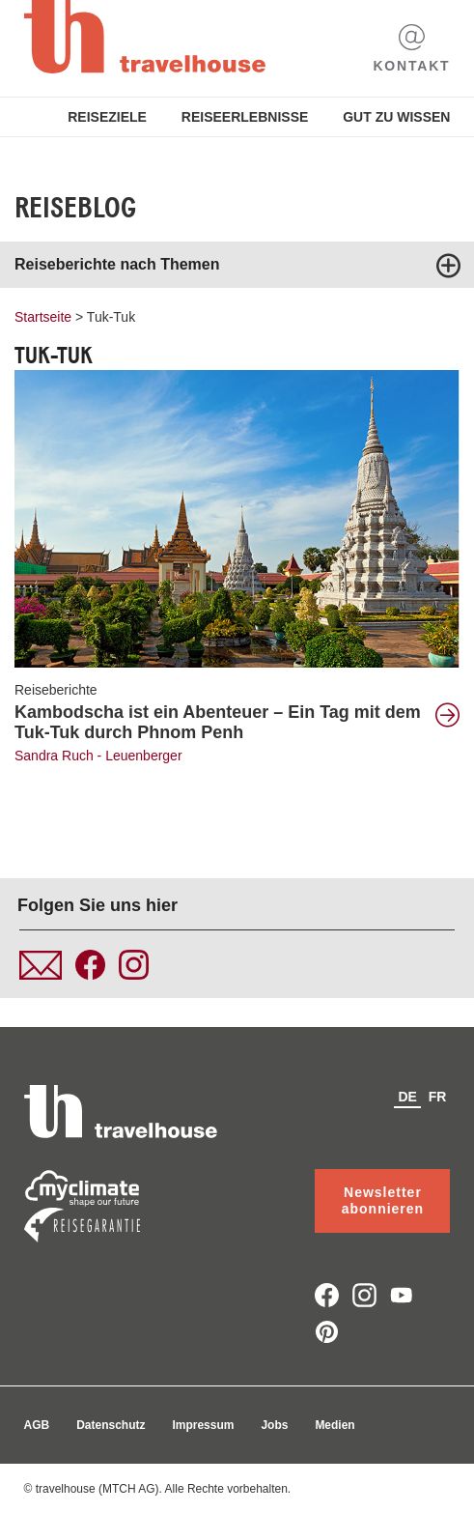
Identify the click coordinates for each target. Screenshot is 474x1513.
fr (438, 1096)
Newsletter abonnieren (383, 1200)
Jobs (274, 1425)
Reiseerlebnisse (244, 117)
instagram (364, 1295)
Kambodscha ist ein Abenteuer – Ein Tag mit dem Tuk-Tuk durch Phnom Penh (217, 722)
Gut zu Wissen (396, 117)
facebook (327, 1295)
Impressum (203, 1425)
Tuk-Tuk (111, 317)
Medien (334, 1425)
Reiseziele (107, 117)
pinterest (327, 1332)
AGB (37, 1425)
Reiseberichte (56, 690)
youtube (402, 1295)
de (407, 1096)
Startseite (42, 317)
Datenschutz (110, 1425)
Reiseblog (75, 207)
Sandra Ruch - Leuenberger (98, 755)
